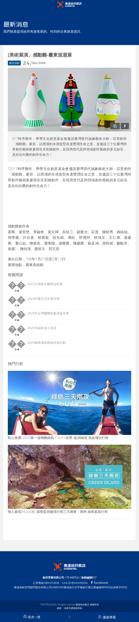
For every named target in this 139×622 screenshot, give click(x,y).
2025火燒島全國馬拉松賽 (45, 284)
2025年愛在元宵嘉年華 (43, 298)
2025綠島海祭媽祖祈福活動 (46, 342)
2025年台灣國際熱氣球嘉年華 (48, 313)
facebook (99, 582)
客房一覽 (31, 617)
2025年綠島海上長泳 (41, 328)
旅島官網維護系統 (73, 608)
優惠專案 (107, 617)
